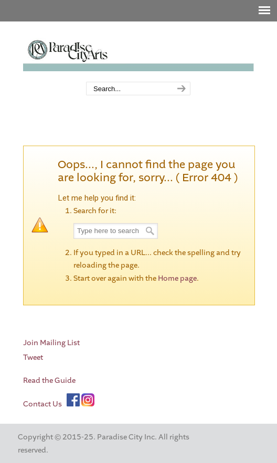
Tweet (33, 357)
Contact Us (42, 404)
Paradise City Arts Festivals (138, 52)
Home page (177, 278)
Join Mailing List (51, 343)
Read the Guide (49, 380)
